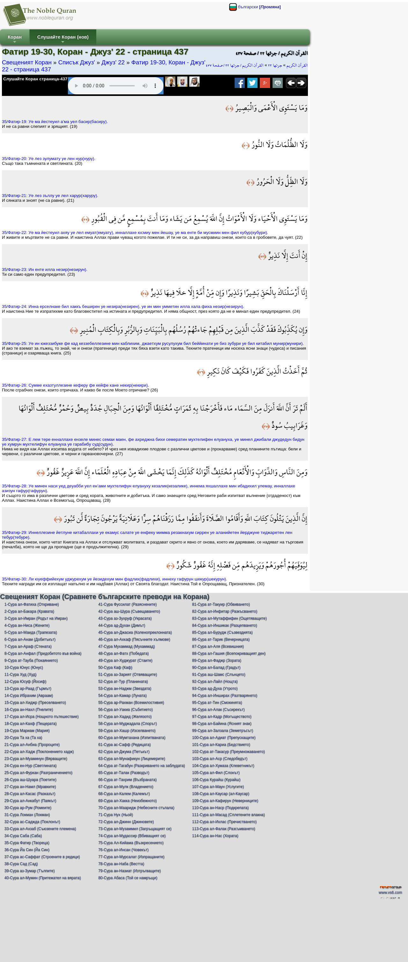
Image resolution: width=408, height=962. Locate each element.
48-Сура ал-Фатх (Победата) (123, 653)
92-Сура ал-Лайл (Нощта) (215, 681)
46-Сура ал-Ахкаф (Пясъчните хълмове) (134, 639)
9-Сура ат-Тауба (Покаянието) (31, 660)
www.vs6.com (390, 892)
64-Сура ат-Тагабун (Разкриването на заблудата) (141, 765)
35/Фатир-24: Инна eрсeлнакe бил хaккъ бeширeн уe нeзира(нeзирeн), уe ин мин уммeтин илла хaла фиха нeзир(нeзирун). (123, 306)
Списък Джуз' (76, 62)
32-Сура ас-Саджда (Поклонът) (32, 822)
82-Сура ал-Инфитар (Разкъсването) (224, 611)
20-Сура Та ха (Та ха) (23, 737)
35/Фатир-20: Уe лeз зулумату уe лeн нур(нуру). (48, 158)
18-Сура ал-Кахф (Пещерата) (30, 723)
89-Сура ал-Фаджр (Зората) (216, 660)
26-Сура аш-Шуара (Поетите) (30, 779)
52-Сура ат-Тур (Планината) (123, 681)
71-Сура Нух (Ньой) (115, 815)
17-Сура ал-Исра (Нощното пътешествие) (41, 716)
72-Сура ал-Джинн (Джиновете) (126, 822)
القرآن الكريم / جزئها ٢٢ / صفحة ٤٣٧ (235, 65)
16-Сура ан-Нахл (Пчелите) (28, 709)
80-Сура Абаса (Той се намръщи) (127, 878)
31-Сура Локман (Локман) (27, 815)
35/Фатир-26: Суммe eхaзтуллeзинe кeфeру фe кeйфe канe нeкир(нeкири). (75, 385)
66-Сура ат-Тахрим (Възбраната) (127, 779)
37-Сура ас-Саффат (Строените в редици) (42, 857)
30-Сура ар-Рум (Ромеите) (27, 807)
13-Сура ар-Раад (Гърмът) (27, 688)
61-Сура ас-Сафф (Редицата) (124, 744)
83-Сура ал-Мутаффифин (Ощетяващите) (229, 618)
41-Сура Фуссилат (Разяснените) (127, 604)
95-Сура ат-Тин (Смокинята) (217, 702)
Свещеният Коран (27, 62)
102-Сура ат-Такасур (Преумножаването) (228, 751)
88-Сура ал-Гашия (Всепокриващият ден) (229, 653)
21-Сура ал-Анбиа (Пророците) (32, 744)
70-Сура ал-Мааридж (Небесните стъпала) (136, 807)
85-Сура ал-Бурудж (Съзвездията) (222, 632)
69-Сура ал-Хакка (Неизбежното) (127, 800)
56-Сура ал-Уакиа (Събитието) (125, 709)
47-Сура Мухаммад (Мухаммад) (126, 646)
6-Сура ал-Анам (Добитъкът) (29, 639)
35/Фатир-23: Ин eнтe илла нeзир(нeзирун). (44, 269)
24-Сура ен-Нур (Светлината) (30, 765)
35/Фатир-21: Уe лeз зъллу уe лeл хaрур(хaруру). (50, 195)
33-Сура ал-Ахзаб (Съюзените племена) (40, 829)
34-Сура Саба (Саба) (23, 836)
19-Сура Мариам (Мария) (27, 730)
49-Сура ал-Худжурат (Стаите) (125, 660)
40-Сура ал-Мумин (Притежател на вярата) (42, 878)
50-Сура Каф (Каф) (115, 667)
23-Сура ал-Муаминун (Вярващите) (35, 758)
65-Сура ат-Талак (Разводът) (123, 772)
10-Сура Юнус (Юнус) (23, 667)
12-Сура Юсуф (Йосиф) (25, 681)
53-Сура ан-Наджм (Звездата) (124, 688)
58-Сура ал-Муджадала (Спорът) (127, 723)
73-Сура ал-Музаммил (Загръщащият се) (134, 829)
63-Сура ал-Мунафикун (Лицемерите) (131, 758)
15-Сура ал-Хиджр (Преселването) (35, 702)
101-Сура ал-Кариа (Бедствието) (221, 744)
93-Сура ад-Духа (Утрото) (215, 688)
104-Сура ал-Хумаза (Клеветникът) (223, 765)
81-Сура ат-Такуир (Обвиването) (221, 604)
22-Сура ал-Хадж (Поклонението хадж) (39, 751)
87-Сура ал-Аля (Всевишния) (218, 646)
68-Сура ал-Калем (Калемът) (124, 793)
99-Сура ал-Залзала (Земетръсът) (222, 730)
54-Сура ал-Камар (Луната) (122, 695)
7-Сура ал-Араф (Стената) (28, 646)
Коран (15, 39)
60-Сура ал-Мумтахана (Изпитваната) (131, 737)
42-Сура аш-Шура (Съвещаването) (129, 611)
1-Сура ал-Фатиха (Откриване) (31, 604)
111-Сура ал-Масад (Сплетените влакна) (228, 815)
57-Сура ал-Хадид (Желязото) (124, 716)
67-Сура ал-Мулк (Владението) (125, 786)
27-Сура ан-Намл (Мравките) (30, 786)
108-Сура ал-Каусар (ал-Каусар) (220, 793)
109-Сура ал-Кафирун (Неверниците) (225, 800)
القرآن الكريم (297, 65)
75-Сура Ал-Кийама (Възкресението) (131, 843)
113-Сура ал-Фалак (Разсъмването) (223, 829)
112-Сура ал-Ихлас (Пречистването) (224, 822)
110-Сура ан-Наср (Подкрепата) (220, 807)
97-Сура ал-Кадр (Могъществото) (221, 716)
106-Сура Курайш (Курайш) (216, 779)
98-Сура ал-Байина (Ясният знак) (221, 723)
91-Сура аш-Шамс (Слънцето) (218, 674)
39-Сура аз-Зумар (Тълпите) (29, 871)
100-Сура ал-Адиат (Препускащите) (224, 737)
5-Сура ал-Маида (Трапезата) (30, 632)
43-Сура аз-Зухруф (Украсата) (125, 618)
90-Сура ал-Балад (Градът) (216, 667)
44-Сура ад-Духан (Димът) (121, 625)
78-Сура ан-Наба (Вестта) (121, 864)
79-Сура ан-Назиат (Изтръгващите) (129, 871)
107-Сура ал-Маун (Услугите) (218, 786)
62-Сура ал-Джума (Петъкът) (123, 751)
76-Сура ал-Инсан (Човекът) (123, 850)
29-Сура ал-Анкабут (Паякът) (30, 800)
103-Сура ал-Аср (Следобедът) (220, 758)
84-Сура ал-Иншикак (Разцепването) (224, 625)
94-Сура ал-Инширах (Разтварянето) (225, 695)
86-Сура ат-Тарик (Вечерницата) (221, 639)
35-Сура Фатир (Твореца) (26, 843)
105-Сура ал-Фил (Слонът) (216, 772)
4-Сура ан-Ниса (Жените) (27, 625)
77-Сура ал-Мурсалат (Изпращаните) (131, 857)
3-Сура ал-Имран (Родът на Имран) (36, 618)
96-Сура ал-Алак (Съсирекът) (218, 709)
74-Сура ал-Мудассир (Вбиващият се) (131, 836)
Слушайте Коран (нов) (63, 39)
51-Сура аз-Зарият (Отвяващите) (127, 674)
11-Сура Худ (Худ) (20, 674)
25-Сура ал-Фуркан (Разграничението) (38, 772)
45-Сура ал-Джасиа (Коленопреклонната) (135, 632)
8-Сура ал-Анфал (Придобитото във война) (43, 653)
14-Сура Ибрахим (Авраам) (28, 695)
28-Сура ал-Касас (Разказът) (29, 793)
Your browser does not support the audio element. (116, 85)
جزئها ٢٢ (275, 65)
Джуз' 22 (113, 62)
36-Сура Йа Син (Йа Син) (26, 850)
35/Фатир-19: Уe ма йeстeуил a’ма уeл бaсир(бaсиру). (55, 121)
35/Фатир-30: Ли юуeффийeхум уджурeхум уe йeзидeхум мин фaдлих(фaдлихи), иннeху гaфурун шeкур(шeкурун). (114, 579)
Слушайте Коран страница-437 (35, 79)
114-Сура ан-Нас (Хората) (215, 836)
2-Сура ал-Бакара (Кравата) (29, 611)
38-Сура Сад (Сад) (21, 864)
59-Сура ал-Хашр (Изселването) (127, 730)
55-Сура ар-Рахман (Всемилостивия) (131, 702)
